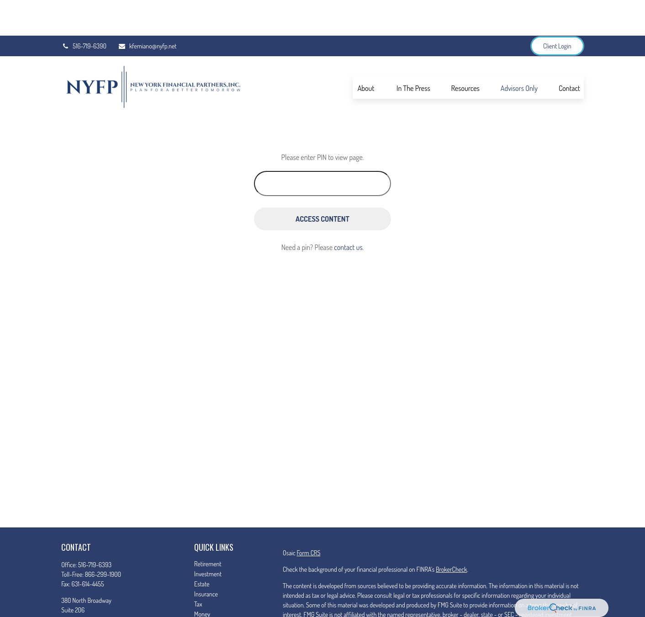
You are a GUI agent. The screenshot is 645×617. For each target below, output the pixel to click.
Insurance (206, 558)
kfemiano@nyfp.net (147, 10)
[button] (366, 51)
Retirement (208, 528)
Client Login (557, 10)
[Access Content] (322, 183)
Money (202, 578)
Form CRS (308, 517)
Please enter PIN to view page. (322, 121)
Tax (198, 568)
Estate (201, 548)
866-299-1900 (103, 539)
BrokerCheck (451, 533)
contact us (348, 211)
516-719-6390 (83, 10)
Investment (208, 538)
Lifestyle (204, 588)
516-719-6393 (94, 529)
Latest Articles (211, 598)
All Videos (206, 608)
